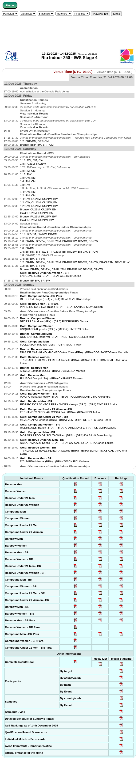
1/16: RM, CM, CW (31, 160)
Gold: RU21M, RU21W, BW (37, 219)
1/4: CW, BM (27, 191)
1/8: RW (25, 184)
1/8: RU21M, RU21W (33, 163)
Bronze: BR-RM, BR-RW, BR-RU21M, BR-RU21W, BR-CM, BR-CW (61, 269)
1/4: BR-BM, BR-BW (32, 258)
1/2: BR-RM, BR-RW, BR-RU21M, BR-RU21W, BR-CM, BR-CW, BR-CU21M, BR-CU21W (74, 262)
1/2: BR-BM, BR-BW (32, 265)
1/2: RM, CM (27, 195)
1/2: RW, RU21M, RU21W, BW (39, 205)
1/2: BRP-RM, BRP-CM (34, 141)
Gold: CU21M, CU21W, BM (36, 212)
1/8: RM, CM (27, 170)
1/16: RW (26, 174)
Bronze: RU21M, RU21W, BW (38, 216)
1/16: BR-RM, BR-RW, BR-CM (38, 234)
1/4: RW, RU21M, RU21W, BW (39, 198)
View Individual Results (34, 113)
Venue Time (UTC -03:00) (72, 72)
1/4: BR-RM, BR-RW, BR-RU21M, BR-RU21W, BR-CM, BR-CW (59, 251)
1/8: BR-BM (27, 248)
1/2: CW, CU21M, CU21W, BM (38, 202)
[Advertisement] (69, 32)
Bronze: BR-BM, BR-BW (35, 280)
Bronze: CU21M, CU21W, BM (38, 209)
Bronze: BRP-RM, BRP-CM (37, 144)
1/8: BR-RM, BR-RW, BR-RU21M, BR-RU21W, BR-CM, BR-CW (59, 241)
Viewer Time (114, 72)
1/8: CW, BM (27, 177)
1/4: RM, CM (27, 181)
